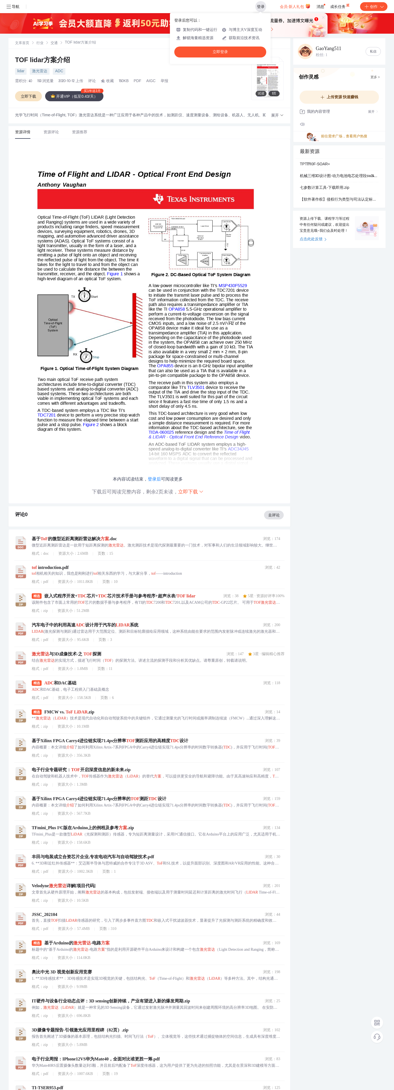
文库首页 (22, 43)
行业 (40, 43)
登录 (261, 6)
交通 (54, 43)
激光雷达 (39, 71)
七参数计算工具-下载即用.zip (324, 188)
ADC (59, 71)
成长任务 (340, 5)
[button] (277, 115)
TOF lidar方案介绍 (42, 60)
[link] (22, 43)
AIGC (150, 81)
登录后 (154, 479)
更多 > (375, 77)
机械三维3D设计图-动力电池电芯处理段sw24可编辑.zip (339, 176)
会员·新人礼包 (295, 6)
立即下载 (191, 491)
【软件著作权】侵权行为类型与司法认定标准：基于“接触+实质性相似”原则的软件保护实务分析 (339, 200)
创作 (374, 6)
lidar (20, 71)
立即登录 (220, 52)
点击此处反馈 (313, 239)
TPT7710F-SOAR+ (315, 164)
